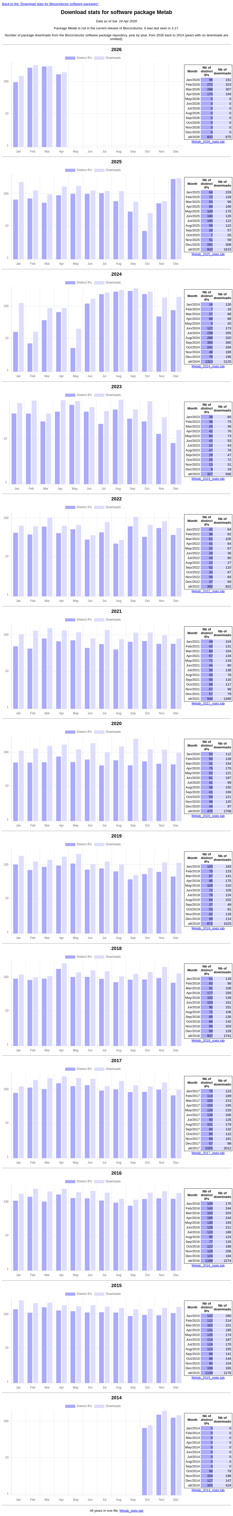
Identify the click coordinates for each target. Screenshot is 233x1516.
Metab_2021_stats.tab (208, 703)
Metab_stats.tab (131, 1510)
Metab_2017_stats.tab (208, 1153)
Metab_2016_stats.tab (208, 1265)
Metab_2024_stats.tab (208, 366)
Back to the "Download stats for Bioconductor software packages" (50, 4)
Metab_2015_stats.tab (208, 1378)
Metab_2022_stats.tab (208, 591)
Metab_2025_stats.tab (208, 254)
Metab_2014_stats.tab (208, 1490)
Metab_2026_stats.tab (208, 142)
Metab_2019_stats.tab (208, 928)
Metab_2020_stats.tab (208, 816)
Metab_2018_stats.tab (208, 1040)
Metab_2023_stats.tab (208, 479)
